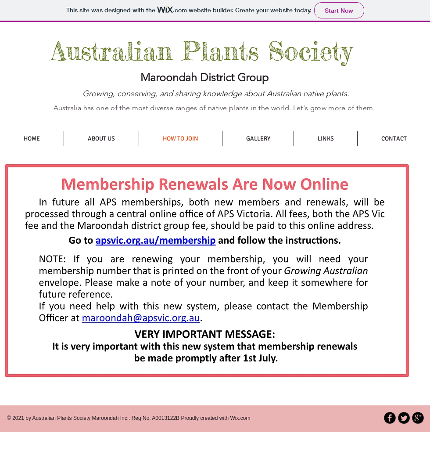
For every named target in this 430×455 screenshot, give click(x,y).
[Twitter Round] (404, 418)
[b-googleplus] (418, 418)
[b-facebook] (390, 418)
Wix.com (240, 418)
